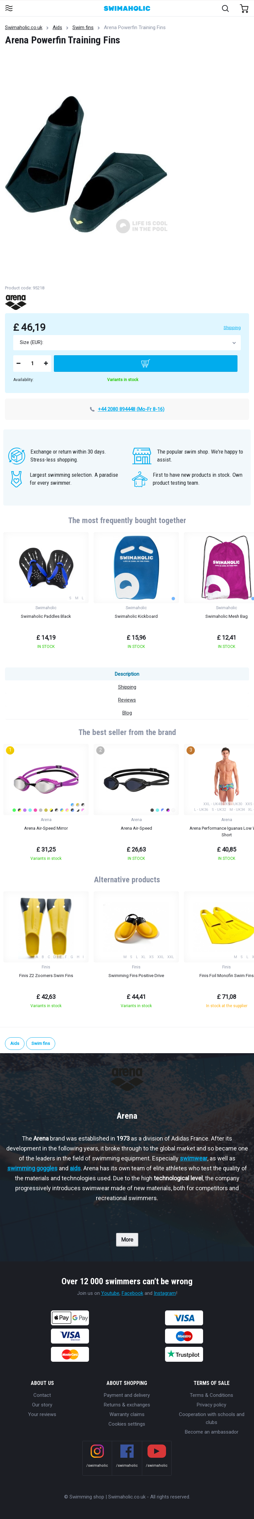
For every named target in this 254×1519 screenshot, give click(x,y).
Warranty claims (127, 1414)
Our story (42, 1405)
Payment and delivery (127, 1395)
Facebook (132, 1293)
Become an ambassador (211, 1432)
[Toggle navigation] (8, 9)
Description (127, 674)
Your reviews (42, 1414)
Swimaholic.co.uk (23, 27)
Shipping (232, 327)
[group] (46, 592)
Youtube (110, 1293)
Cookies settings (126, 1424)
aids (75, 1168)
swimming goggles (32, 1168)
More (127, 1240)
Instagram (165, 1293)
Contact (42, 1395)
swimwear (193, 1158)
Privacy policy (211, 1405)
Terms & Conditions (211, 1395)
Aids (57, 27)
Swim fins (83, 27)
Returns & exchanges (127, 1405)
